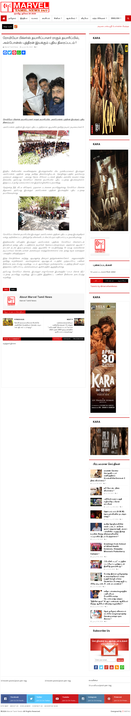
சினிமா (57, 18)
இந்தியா (23, 18)
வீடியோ (84, 18)
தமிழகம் (12, 18)
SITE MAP (4, 706)
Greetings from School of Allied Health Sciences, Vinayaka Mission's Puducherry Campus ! (108, 549)
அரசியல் (46, 18)
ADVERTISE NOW (51, 706)
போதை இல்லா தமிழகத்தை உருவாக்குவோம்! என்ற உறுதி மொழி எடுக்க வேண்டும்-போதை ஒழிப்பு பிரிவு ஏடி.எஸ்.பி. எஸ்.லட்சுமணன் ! (109, 579)
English (115, 18)
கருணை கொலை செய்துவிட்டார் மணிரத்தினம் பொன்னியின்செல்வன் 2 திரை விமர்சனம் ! (107, 476)
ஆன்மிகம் (70, 18)
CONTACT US (37, 706)
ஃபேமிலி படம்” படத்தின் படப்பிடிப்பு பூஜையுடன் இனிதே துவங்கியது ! (115, 563)
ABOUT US (14, 706)
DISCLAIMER (25, 706)
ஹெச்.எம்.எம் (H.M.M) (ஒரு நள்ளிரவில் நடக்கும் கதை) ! (115, 514)
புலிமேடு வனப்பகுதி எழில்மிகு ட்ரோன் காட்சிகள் (113, 501)
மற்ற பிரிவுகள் (98, 18)
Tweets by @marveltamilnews (103, 286)
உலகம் (35, 18)
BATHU (127, 711)
